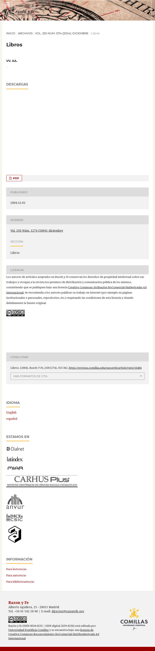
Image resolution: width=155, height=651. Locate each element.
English (11, 412)
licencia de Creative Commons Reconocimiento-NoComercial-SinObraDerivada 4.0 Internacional (53, 634)
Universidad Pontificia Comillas (28, 630)
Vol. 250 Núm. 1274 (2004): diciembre (61, 33)
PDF (15, 178)
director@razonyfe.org (68, 611)
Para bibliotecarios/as (20, 581)
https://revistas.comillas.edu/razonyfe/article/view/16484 (105, 368)
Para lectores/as (16, 569)
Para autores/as (16, 575)
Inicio (10, 33)
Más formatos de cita (30, 376)
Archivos (25, 33)
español (11, 419)
